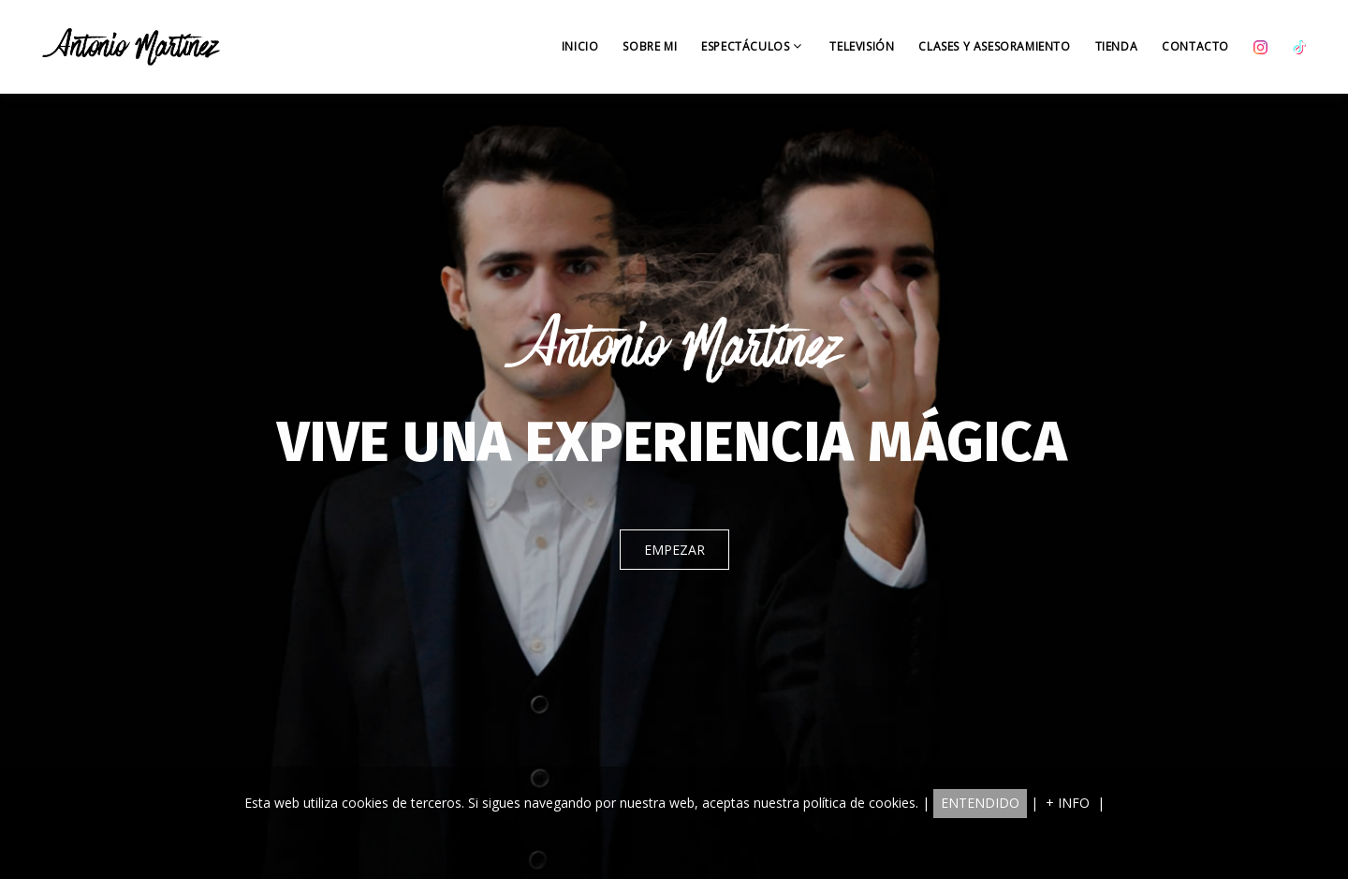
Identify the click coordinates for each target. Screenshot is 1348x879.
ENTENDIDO (980, 803)
